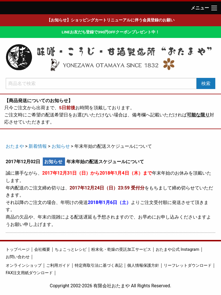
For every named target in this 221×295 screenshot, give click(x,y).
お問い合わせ (18, 256)
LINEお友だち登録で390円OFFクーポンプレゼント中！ (110, 32)
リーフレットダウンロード (188, 265)
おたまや (15, 146)
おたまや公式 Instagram (177, 249)
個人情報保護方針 (143, 265)
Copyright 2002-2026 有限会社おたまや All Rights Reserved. (110, 285)
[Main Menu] (214, 8)
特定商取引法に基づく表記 (99, 265)
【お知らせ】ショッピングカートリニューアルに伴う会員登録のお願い (111, 20)
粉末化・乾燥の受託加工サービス (121, 249)
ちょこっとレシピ (71, 249)
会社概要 (42, 249)
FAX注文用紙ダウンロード (29, 272)
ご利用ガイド (58, 265)
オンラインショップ (24, 265)
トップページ (18, 249)
